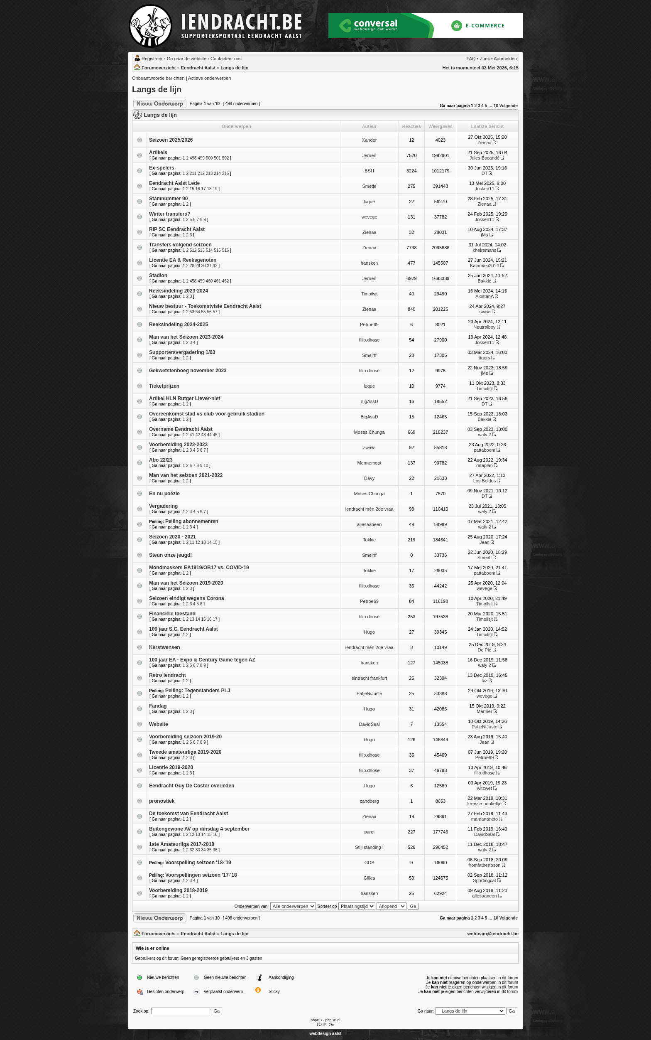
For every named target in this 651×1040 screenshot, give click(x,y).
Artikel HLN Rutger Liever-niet (184, 398)
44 (209, 435)
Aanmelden (505, 58)
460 (209, 281)
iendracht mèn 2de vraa (369, 508)
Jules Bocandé (484, 157)
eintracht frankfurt (369, 678)
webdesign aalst (325, 1033)
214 (217, 173)
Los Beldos (484, 480)
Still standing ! (369, 847)
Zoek (485, 58)
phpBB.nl (332, 1020)
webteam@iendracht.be (493, 933)
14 (209, 542)
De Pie (484, 649)
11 (192, 542)
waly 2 (484, 434)
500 (209, 158)
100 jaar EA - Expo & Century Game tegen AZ (202, 660)
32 (215, 265)
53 (192, 312)
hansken (369, 263)
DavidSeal (369, 724)
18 (209, 189)
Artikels (158, 152)
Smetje (369, 186)
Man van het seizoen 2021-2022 (186, 475)
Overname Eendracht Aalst (181, 429)
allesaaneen (369, 524)
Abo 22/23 (161, 460)
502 (225, 158)
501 (217, 158)
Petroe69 (369, 324)
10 (205, 465)
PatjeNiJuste (369, 693)
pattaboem (484, 449)
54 (198, 312)
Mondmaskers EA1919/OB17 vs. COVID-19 (199, 567)
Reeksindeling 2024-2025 (178, 324)
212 (201, 173)
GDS (369, 862)
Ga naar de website (186, 58)
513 (201, 250)
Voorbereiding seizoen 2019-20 (185, 737)
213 (209, 173)
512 (193, 250)
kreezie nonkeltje (484, 803)
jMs (484, 234)
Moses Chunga (369, 432)
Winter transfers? (169, 214)
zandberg (369, 801)
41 (192, 435)
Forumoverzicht (159, 67)
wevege (369, 216)
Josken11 (484, 188)
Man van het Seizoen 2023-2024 (186, 337)
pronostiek (161, 801)
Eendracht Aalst (198, 67)
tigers (484, 357)
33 (198, 850)
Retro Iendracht (167, 675)
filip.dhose (369, 339)
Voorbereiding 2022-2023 (178, 444)
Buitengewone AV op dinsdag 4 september (199, 829)
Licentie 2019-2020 (171, 767)
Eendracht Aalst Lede (174, 183)
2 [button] (476, 105)
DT (484, 173)
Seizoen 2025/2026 (171, 140)
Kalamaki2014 (484, 265)
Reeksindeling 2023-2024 (178, 291)
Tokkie (369, 539)
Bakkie (484, 280)
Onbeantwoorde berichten (158, 78)
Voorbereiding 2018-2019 (178, 890)
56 (209, 312)
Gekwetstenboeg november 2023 (188, 371)
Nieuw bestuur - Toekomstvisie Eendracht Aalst (205, 306)
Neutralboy (484, 327)
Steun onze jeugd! (170, 555)
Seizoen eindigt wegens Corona (186, 598)
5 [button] (486, 105)
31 (209, 265)
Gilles (369, 877)
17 (203, 189)
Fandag (158, 706)
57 (215, 312)
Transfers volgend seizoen (180, 245)
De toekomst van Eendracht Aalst (188, 813)
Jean (484, 542)
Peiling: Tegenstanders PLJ (197, 690)
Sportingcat (484, 880)
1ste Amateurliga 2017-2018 (181, 844)
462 (225, 281)
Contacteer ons (226, 58)
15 (192, 189)
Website (158, 724)
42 (198, 435)
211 (193, 173)
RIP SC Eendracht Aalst (177, 229)
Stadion (158, 275)
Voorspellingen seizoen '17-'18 (201, 875)
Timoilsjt (369, 293)
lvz (484, 680)
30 (203, 265)
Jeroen (369, 155)
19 (215, 189)
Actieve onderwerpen (209, 78)
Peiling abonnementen (191, 521)
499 (201, 158)
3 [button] (479, 105)
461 (217, 281)
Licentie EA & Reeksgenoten (182, 260)
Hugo (369, 631)
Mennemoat (369, 462)
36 (215, 850)
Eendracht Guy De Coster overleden (191, 786)
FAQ (471, 58)
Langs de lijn (234, 67)
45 (215, 435)
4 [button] (482, 105)
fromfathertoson (484, 865)
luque (369, 201)
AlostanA (484, 296)
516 (225, 250)
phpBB (316, 1020)
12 (198, 542)
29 (198, 265)
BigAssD (369, 401)
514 (209, 250)
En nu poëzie (164, 494)
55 (203, 312)
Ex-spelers (161, 168)
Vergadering (163, 506)
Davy (369, 478)
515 (217, 250)
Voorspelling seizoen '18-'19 (198, 862)
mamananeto (484, 818)
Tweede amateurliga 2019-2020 (185, 752)
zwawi (484, 311)
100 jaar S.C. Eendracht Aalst (183, 629)
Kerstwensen (164, 647)
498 (193, 158)
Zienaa (484, 142)
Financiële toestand (172, 614)
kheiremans (485, 250)
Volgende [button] (508, 105)
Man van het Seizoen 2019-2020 (186, 583)
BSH (369, 170)
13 (203, 542)
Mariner (484, 711)
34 (203, 850)
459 (201, 281)
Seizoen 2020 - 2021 (172, 537)
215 (225, 173)
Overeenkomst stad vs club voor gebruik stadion (206, 414)
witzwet (484, 788)
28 (192, 265)
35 (209, 850)
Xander (369, 140)
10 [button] (496, 105)
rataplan (484, 465)
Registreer (152, 58)
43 (203, 435)
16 (198, 189)
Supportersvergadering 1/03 (182, 352)
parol (369, 831)
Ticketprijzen (164, 386)
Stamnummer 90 (168, 199)
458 (193, 281)
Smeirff (369, 355)
